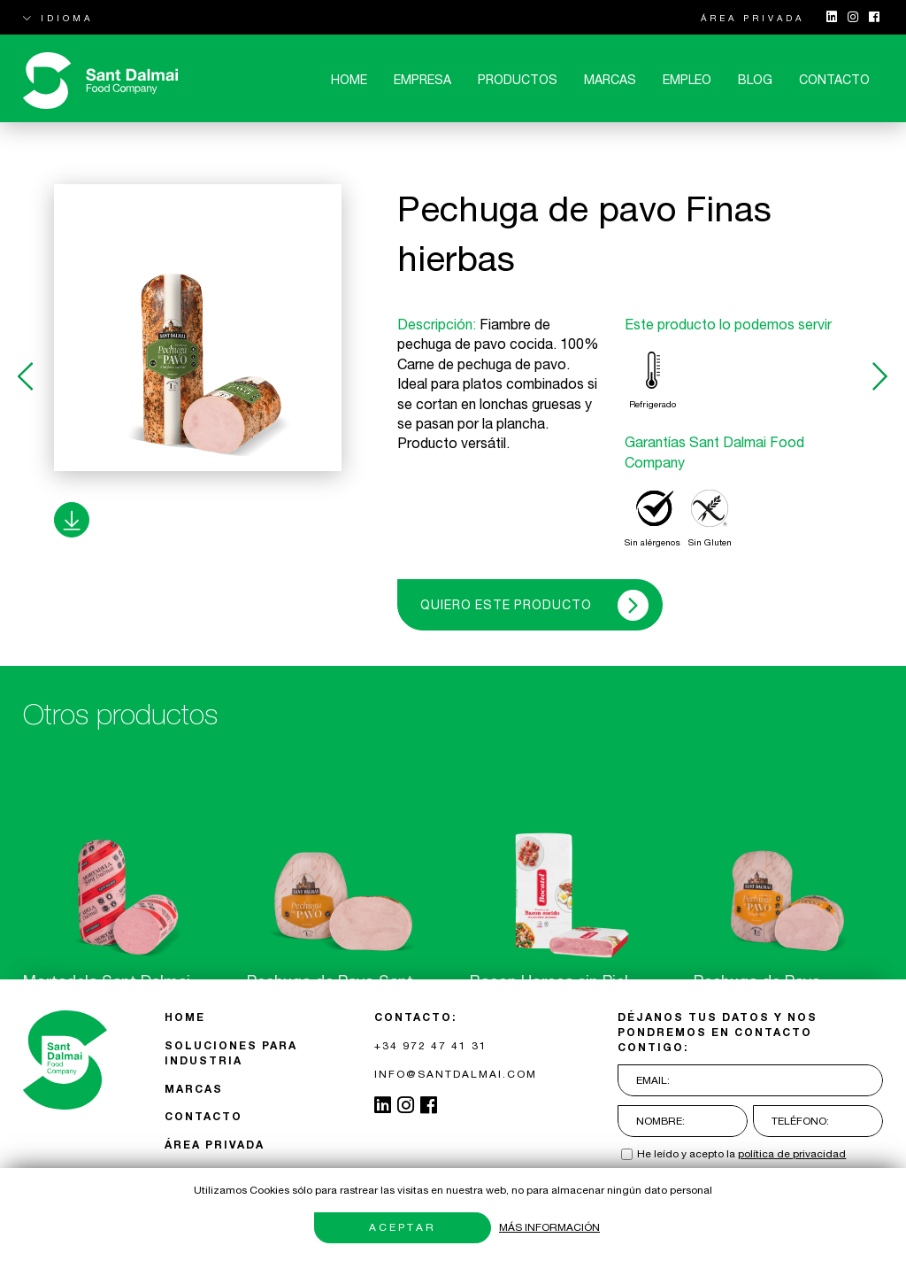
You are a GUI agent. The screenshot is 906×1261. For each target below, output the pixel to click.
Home (349, 80)
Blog (755, 80)
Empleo (687, 80)
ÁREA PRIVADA (752, 17)
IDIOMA (58, 17)
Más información (549, 1227)
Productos (517, 80)
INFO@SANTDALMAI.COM (455, 1074)
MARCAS (610, 80)
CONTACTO (834, 80)
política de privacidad (792, 1154)
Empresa (422, 80)
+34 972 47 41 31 (431, 1046)
